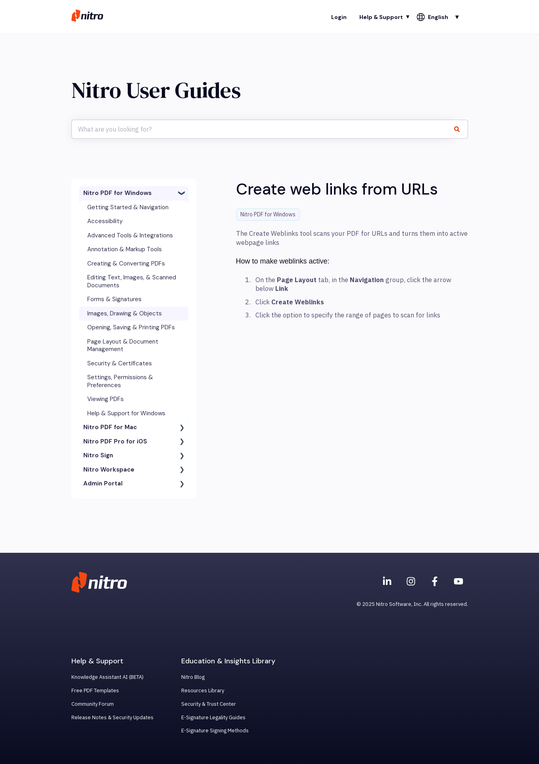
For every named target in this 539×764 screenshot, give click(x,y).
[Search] (460, 129)
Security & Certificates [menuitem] (119, 363)
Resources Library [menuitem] (202, 690)
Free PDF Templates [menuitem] (95, 690)
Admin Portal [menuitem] (103, 483)
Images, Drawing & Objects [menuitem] (124, 313)
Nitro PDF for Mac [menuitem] (110, 427)
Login (339, 17)
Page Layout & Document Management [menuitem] (122, 345)
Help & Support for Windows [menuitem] (126, 413)
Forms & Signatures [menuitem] (114, 299)
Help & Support (381, 17)
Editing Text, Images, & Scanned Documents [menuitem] (131, 281)
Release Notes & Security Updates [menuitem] (112, 717)
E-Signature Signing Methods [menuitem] (215, 730)
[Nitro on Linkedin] (387, 581)
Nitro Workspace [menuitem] (108, 470)
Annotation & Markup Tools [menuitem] (124, 249)
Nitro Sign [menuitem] (98, 455)
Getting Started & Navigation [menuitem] (128, 207)
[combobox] (262, 129)
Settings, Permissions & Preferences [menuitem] (120, 381)
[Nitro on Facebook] (434, 581)
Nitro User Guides (156, 90)
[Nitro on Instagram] (410, 581)
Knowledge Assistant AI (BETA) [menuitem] (107, 677)
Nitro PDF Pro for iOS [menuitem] (115, 441)
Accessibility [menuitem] (105, 221)
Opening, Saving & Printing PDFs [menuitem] (131, 327)
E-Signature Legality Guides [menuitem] (213, 717)
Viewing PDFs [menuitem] (105, 399)
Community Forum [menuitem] (92, 704)
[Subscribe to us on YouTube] (458, 581)
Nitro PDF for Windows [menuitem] (117, 193)
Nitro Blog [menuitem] (193, 677)
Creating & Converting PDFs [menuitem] (126, 263)
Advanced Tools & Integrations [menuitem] (130, 235)
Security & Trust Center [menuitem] (208, 704)
